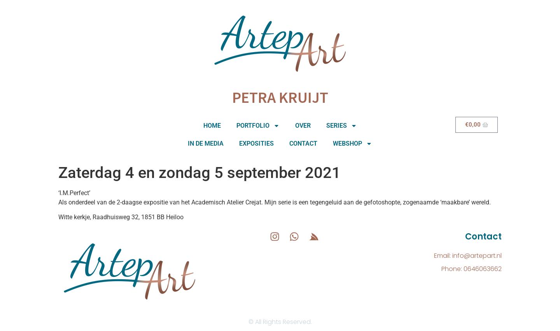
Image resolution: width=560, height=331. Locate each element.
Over (303, 125)
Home (212, 125)
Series (341, 126)
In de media (206, 143)
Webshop (352, 144)
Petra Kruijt (280, 97)
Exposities (256, 143)
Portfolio (258, 126)
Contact (303, 143)
